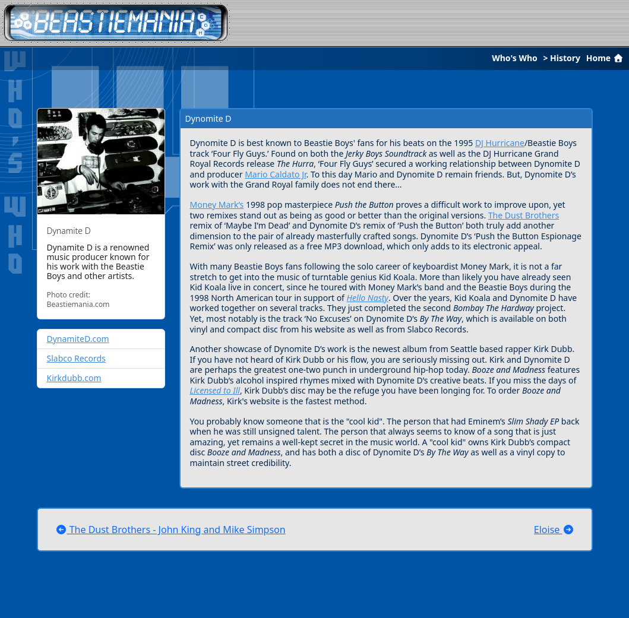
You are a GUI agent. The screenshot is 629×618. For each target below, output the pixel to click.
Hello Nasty (367, 297)
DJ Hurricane (499, 142)
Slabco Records (76, 358)
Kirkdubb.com (74, 378)
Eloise (554, 529)
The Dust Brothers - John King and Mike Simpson (170, 529)
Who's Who (515, 58)
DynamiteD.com (78, 338)
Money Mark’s (217, 204)
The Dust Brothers (523, 215)
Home (605, 58)
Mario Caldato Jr (275, 174)
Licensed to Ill (215, 390)
